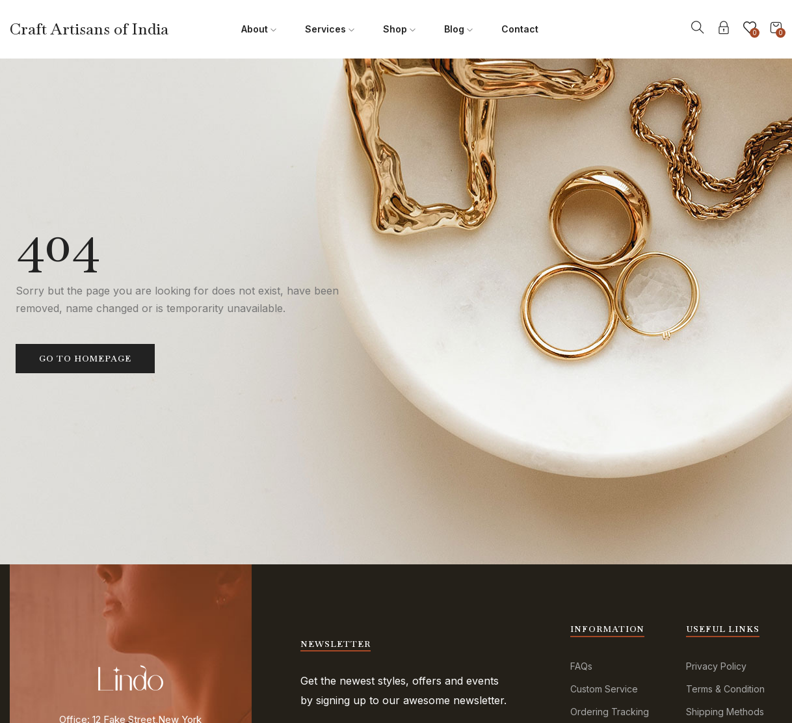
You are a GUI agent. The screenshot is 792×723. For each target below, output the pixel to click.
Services (329, 28)
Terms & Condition (725, 688)
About (258, 28)
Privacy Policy (716, 666)
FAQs (581, 666)
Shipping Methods (725, 711)
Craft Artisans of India (89, 29)
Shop (399, 28)
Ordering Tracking (609, 711)
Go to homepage (85, 358)
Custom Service (604, 688)
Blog (458, 28)
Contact (519, 28)
